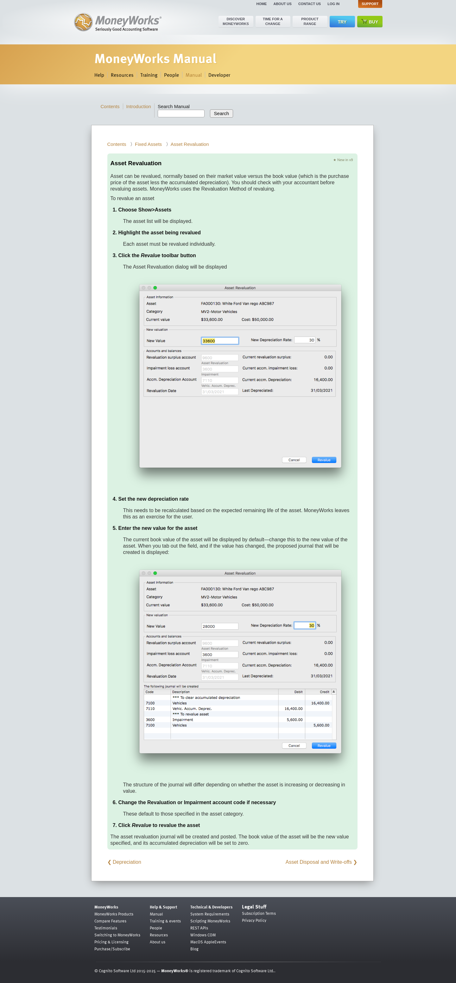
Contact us (309, 4)
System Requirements (209, 914)
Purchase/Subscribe (112, 949)
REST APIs (199, 928)
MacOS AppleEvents (208, 942)
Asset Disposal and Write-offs (319, 862)
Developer (219, 75)
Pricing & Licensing (111, 942)
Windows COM (203, 935)
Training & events (165, 921)
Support (370, 4)
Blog (194, 949)
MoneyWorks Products (113, 914)
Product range (309, 21)
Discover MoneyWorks (236, 21)
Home (261, 4)
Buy (369, 21)
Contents (110, 106)
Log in (333, 4)
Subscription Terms (259, 913)
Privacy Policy (254, 920)
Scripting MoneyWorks (210, 921)
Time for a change (273, 21)
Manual (194, 75)
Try (342, 21)
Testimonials (105, 928)
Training (148, 75)
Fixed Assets (148, 144)
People (171, 75)
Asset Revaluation (190, 144)
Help (99, 75)
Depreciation (127, 862)
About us (282, 4)
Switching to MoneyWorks (117, 935)
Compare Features (110, 921)
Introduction (138, 106)
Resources (122, 75)
